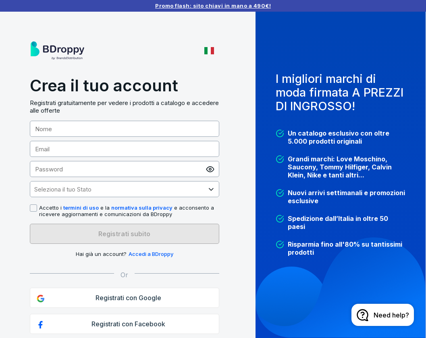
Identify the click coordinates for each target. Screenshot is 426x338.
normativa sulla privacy (141, 207)
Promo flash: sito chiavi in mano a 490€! (213, 5)
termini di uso (81, 207)
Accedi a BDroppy (151, 254)
